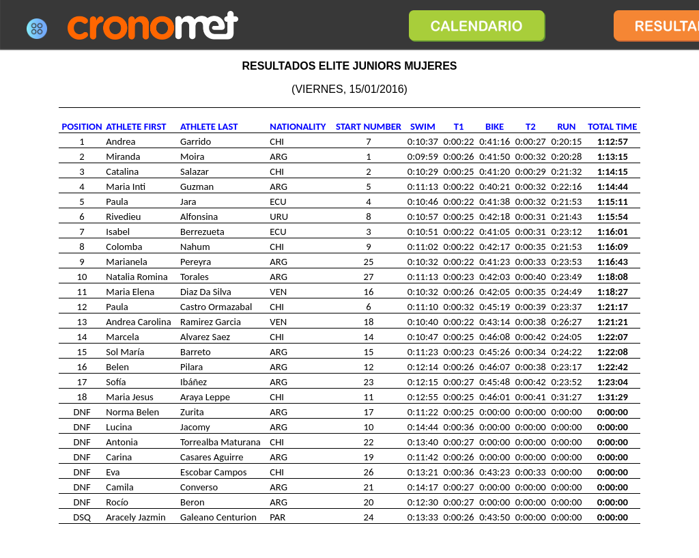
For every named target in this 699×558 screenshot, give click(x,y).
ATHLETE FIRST (136, 126)
